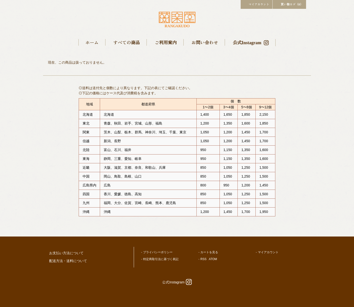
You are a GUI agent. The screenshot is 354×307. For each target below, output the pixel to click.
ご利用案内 (166, 42)
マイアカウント (256, 4)
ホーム (92, 42)
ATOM (213, 259)
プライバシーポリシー (158, 252)
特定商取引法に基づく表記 (160, 259)
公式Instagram (251, 42)
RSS (203, 259)
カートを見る (209, 252)
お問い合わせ (205, 42)
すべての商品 (126, 42)
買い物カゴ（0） (289, 4)
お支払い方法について (66, 253)
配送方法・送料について (68, 261)
